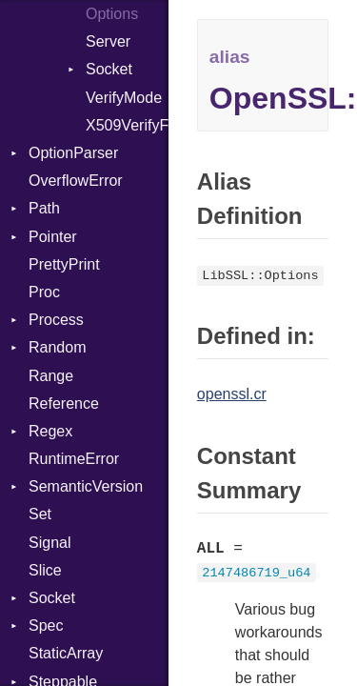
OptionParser (73, 153)
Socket (109, 69)
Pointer (53, 237)
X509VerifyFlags (127, 125)
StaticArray (66, 653)
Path (44, 208)
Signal (49, 543)
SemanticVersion (86, 486)
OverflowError (76, 180)
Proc (44, 292)
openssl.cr (232, 394)
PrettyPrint (64, 264)
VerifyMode (124, 98)
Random (57, 347)
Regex (50, 431)
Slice (45, 570)
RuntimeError (74, 459)
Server (108, 41)
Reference (64, 403)
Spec (46, 625)
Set (40, 514)
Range (51, 376)
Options (112, 14)
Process (56, 320)
